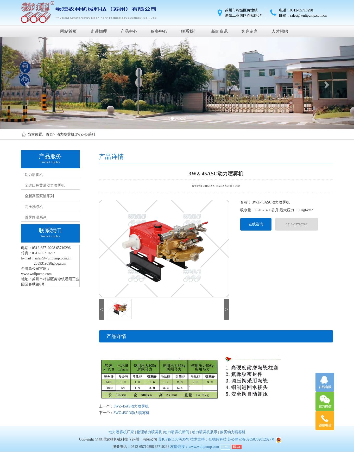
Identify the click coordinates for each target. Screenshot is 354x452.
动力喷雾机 (34, 175)
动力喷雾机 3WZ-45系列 (75, 134)
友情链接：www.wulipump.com (194, 447)
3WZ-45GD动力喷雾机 (131, 413)
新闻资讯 (219, 31)
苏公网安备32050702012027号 (251, 439)
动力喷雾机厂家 (121, 432)
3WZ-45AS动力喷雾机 (131, 406)
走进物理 (98, 31)
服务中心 (159, 31)
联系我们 (189, 31)
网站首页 (68, 31)
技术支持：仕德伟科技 (208, 439)
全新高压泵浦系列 (39, 196)
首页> (50, 134)
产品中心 (129, 31)
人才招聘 (279, 31)
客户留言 (249, 31)
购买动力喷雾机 (232, 432)
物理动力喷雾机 (149, 432)
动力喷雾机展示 (204, 432)
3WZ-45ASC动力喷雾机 (216, 173)
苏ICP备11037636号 (173, 439)
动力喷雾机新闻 (176, 432)
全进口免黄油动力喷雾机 (45, 185)
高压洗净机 (34, 207)
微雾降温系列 (36, 217)
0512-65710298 (296, 224)
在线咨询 (256, 224)
